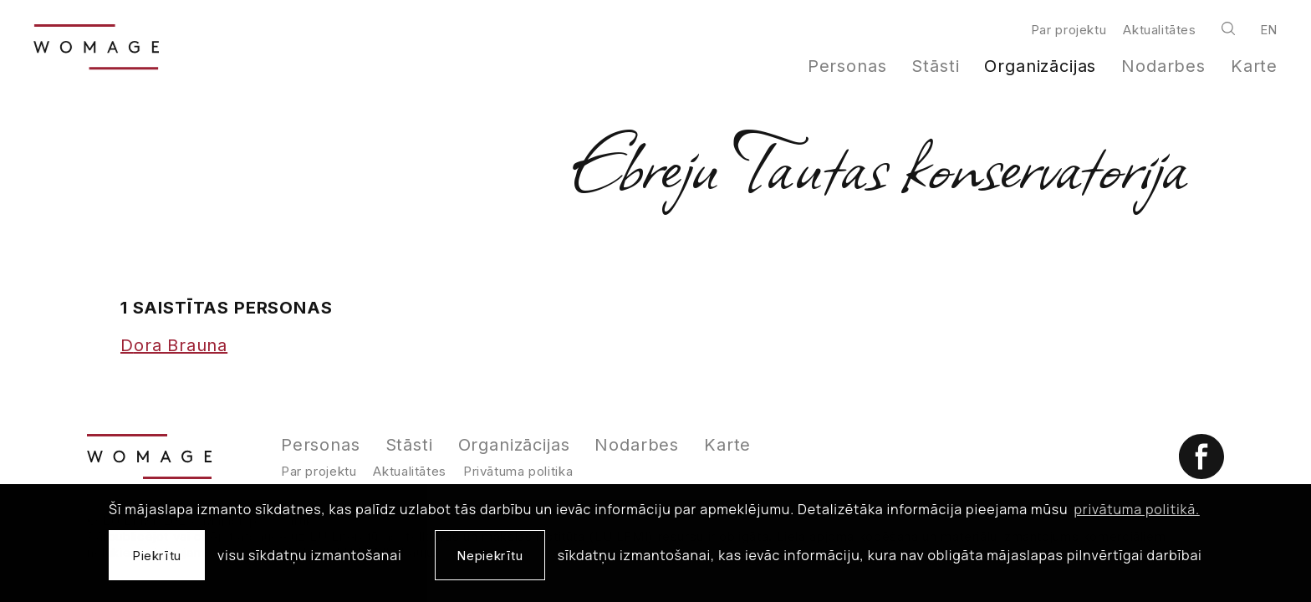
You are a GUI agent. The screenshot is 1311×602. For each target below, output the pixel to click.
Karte (1254, 66)
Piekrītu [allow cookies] (156, 556)
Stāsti (935, 66)
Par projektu (1068, 30)
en (1269, 30)
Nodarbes (1163, 66)
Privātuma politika (518, 471)
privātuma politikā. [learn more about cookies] (1137, 509)
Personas (847, 66)
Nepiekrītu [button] (490, 556)
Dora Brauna (173, 345)
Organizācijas (1040, 66)
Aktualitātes (1159, 30)
